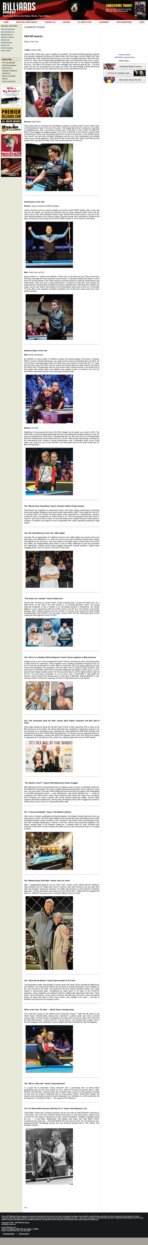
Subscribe (7, 59)
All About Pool (85, 22)
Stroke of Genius (7, 37)
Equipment (104, 22)
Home (6, 22)
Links (141, 22)
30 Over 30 (5, 40)
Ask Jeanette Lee (7, 32)
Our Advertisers (124, 22)
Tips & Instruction (8, 29)
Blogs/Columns (7, 34)
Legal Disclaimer (9, 1234)
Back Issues (7, 68)
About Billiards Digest (26, 22)
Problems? (6, 73)
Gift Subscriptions (9, 65)
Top (25, 1207)
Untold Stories (6, 42)
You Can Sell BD (8, 63)
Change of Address (9, 71)
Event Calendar (7, 48)
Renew (4, 79)
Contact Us (50, 22)
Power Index (6, 51)
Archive (66, 22)
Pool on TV (5, 45)
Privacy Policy (24, 1234)
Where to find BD (8, 76)
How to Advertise (8, 81)
